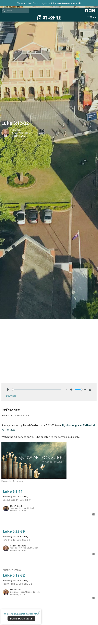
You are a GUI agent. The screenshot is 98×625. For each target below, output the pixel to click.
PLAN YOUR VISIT (21, 618)
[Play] (8, 389)
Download (11, 395)
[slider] (36, 389)
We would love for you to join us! (49, 3)
